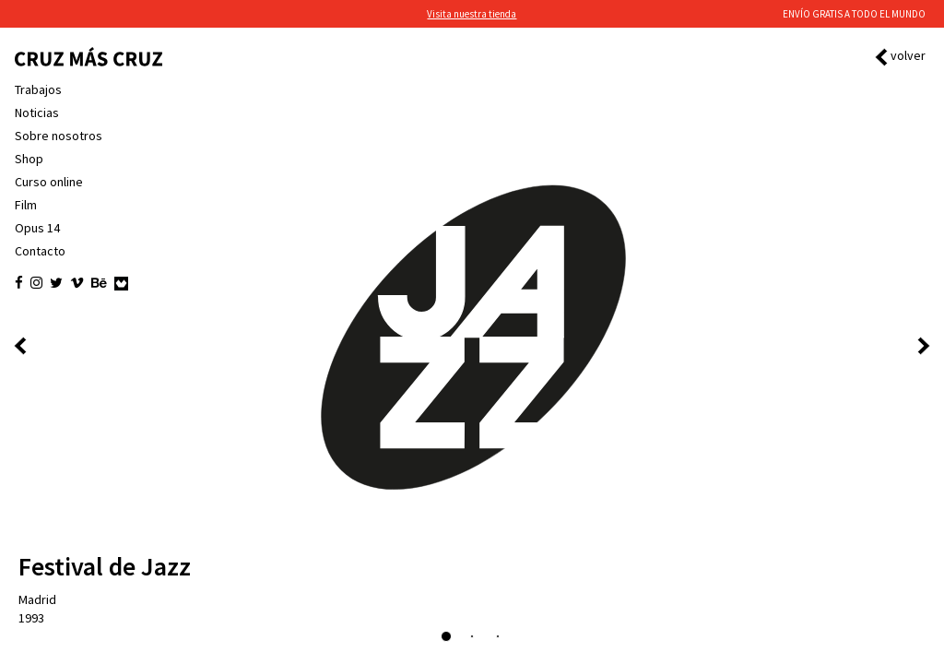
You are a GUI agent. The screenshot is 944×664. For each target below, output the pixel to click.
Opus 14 (37, 227)
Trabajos (38, 89)
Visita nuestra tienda (471, 13)
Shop (29, 158)
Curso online (49, 181)
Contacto (40, 251)
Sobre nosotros (58, 135)
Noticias (37, 112)
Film (26, 204)
